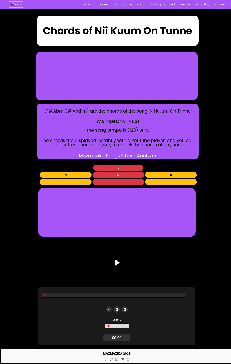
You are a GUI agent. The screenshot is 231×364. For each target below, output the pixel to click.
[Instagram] (116, 359)
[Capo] (117, 325)
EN (15, 4)
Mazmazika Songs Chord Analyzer (117, 155)
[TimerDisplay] (116, 337)
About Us (219, 4)
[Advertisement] (117, 76)
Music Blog (202, 4)
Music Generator (106, 4)
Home (88, 4)
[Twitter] (111, 359)
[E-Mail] (128, 359)
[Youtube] (122, 359)
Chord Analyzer (155, 4)
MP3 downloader (180, 4)
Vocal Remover (131, 4)
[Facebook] (105, 359)
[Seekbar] (114, 295)
